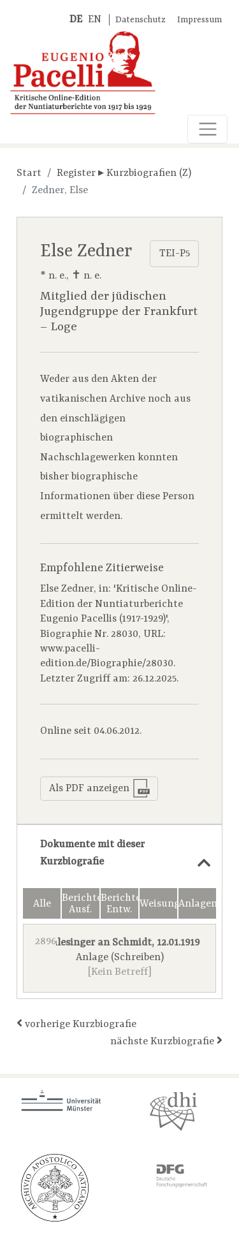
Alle (42, 904)
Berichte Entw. (119, 904)
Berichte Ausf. (80, 904)
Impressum (199, 20)
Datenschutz (140, 20)
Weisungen (158, 904)
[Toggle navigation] (207, 129)
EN (94, 20)
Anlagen (197, 904)
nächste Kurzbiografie (166, 1040)
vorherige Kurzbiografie (76, 1023)
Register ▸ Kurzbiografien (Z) (124, 173)
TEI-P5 (174, 253)
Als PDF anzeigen (99, 788)
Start (29, 173)
